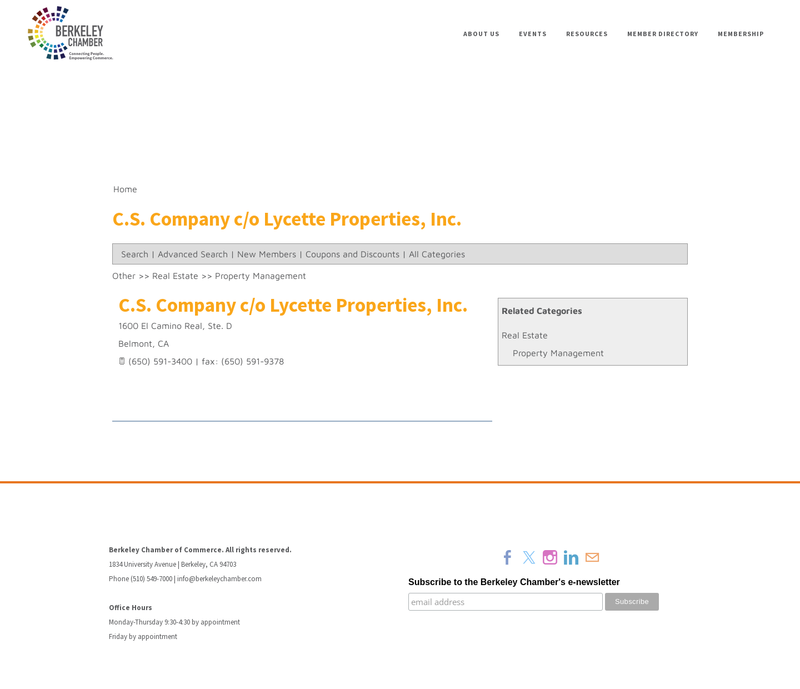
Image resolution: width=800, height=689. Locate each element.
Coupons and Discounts (352, 254)
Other (124, 276)
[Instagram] (550, 557)
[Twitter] (529, 557)
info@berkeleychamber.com (219, 578)
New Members (266, 254)
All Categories (437, 254)
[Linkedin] (571, 557)
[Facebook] (508, 557)
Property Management (558, 353)
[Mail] (592, 557)
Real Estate (525, 335)
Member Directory (662, 33)
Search (134, 254)
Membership (741, 33)
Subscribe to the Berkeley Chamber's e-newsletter (514, 582)
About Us (481, 33)
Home (125, 189)
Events (533, 33)
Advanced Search (193, 254)
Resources (587, 33)
